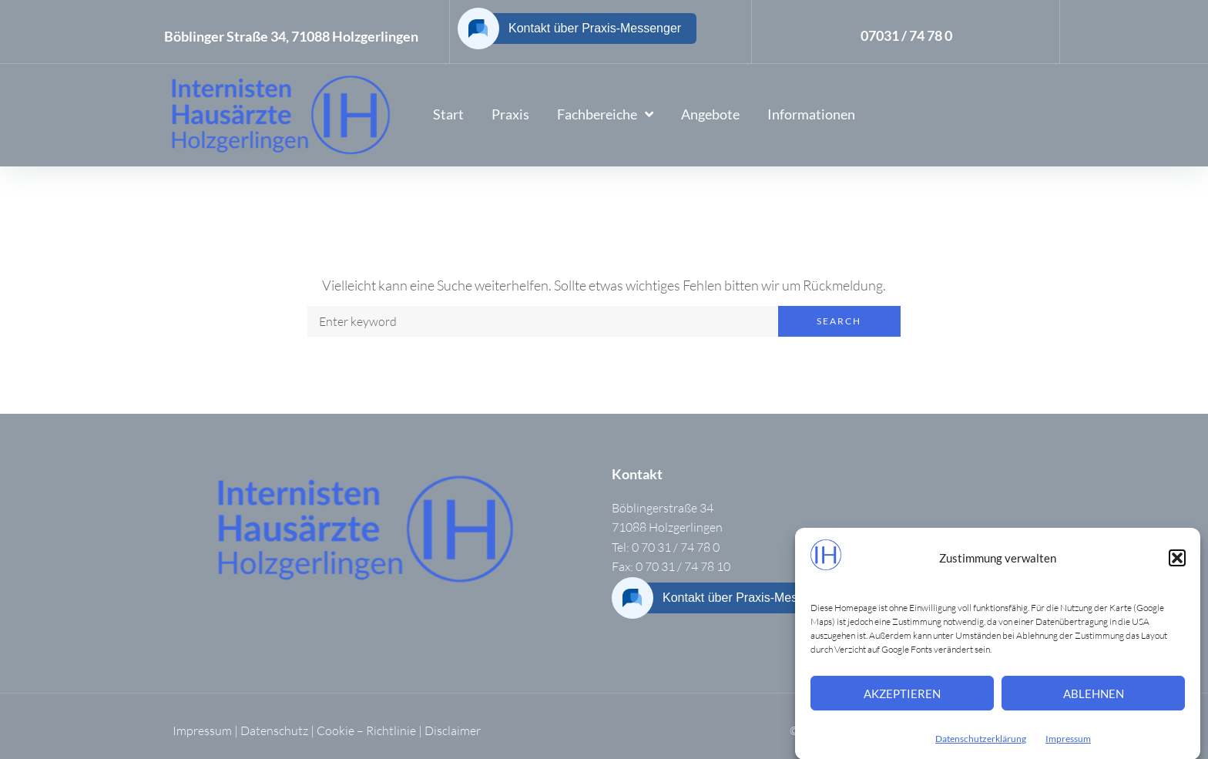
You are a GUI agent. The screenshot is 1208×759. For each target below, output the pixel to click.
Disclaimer (452, 730)
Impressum (1068, 745)
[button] (1177, 565)
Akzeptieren (902, 700)
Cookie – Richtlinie (366, 730)
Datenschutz (274, 730)
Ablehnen (1093, 700)
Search (839, 321)
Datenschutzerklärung (980, 745)
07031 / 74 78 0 (906, 35)
